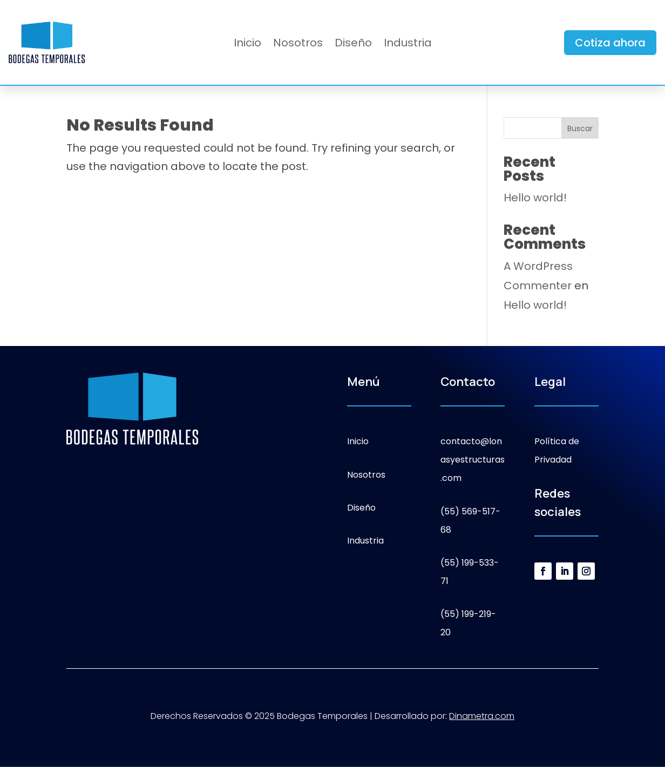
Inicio (247, 44)
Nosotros (298, 44)
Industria (408, 44)
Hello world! (535, 197)
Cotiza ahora (610, 42)
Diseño (353, 44)
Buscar (580, 128)
